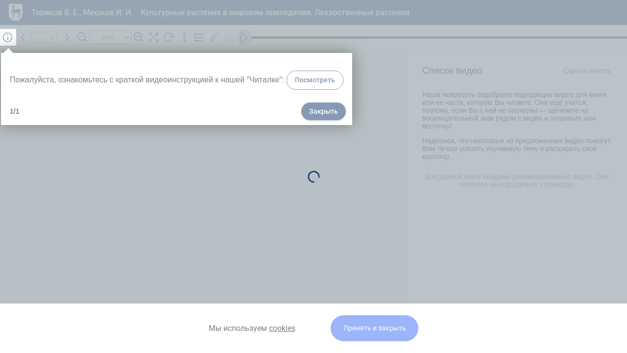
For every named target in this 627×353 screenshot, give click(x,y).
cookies (282, 328)
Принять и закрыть (374, 328)
